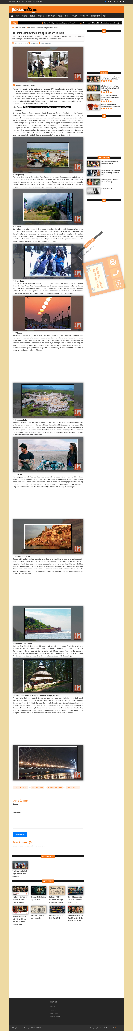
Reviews (32, 16)
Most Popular (104, 157)
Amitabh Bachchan (55, 787)
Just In (105, 16)
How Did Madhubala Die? (107, 189)
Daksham (118, 1028)
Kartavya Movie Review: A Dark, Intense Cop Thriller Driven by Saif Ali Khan (75, 918)
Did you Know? (84, 16)
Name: (15, 804)
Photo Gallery (50, 16)
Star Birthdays (95, 16)
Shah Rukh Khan (20, 787)
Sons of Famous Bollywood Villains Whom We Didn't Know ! (109, 163)
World (60, 16)
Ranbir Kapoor (37, 787)
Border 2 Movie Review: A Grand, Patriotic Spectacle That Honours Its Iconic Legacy (110, 97)
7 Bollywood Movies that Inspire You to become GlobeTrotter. (47, 107)
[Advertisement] (48, 367)
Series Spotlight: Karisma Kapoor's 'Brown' (60, 23)
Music (66, 16)
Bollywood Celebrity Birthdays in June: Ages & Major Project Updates (56, 899)
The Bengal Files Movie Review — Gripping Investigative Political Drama (110, 105)
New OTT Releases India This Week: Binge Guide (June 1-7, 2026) (75, 899)
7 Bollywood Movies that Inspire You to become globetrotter (19, 874)
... (13, 783)
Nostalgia (74, 16)
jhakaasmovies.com (46, 1028)
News (17, 16)
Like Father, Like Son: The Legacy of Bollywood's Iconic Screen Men (20, 899)
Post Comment (20, 834)
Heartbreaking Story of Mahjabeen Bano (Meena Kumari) (109, 181)
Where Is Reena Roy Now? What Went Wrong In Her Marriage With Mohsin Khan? (110, 173)
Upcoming (41, 16)
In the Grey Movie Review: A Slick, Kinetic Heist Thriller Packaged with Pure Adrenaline (110, 88)
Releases (24, 16)
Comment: (17, 813)
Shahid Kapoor (72, 787)
